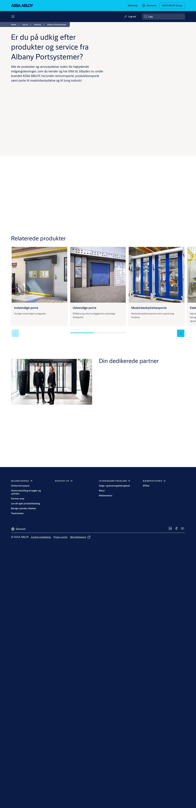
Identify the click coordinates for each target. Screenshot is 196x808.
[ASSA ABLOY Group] (172, 5)
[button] (180, 333)
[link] (133, 5)
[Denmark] (149, 5)
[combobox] (163, 16)
